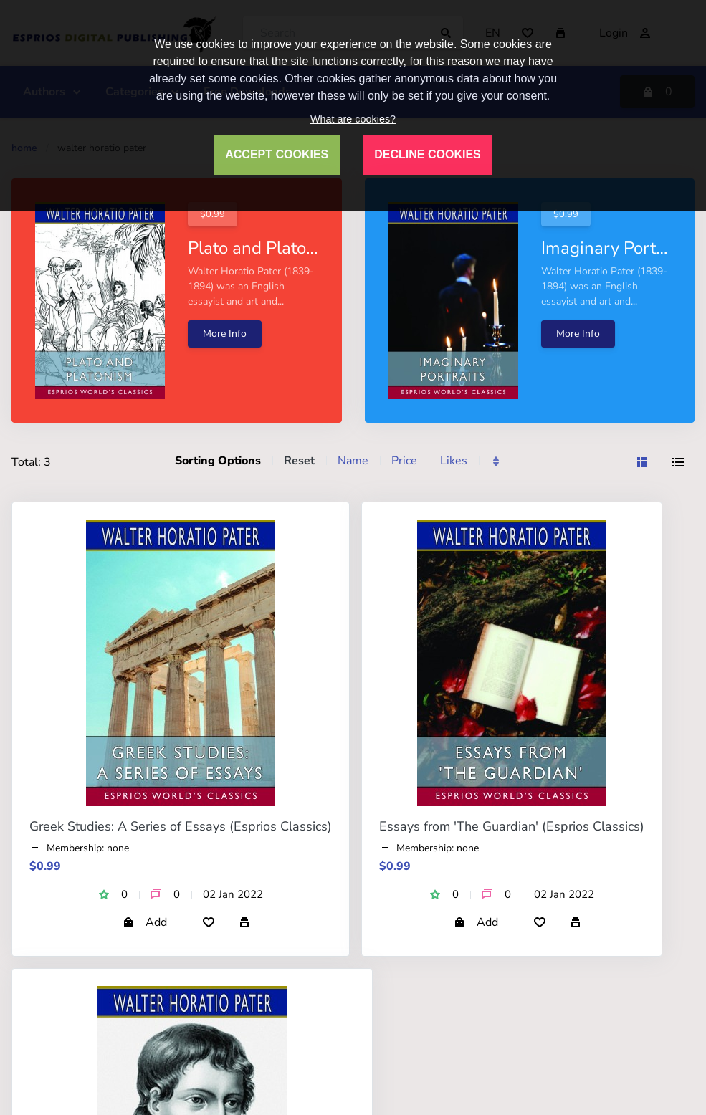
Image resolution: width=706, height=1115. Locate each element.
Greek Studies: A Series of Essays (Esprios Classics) (180, 826)
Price (404, 461)
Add (145, 922)
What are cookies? (353, 119)
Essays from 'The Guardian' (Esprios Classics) (511, 826)
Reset (299, 461)
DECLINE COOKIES (427, 154)
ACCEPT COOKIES (276, 154)
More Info (225, 333)
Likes (453, 461)
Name (353, 461)
